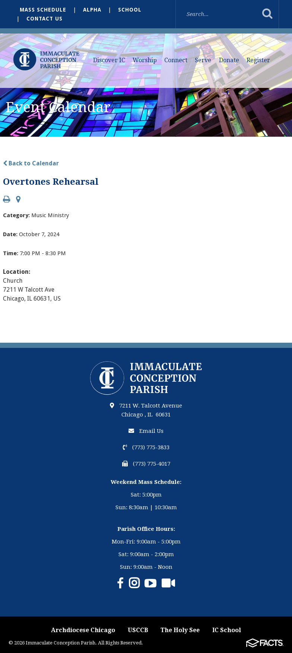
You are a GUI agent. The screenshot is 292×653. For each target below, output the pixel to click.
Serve (203, 60)
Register (258, 60)
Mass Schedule (43, 10)
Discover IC (109, 60)
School (130, 10)
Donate (229, 60)
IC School (226, 630)
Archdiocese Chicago (83, 630)
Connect (175, 60)
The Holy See (180, 630)
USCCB (138, 630)
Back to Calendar (31, 163)
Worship (145, 60)
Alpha (92, 10)
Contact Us (44, 19)
